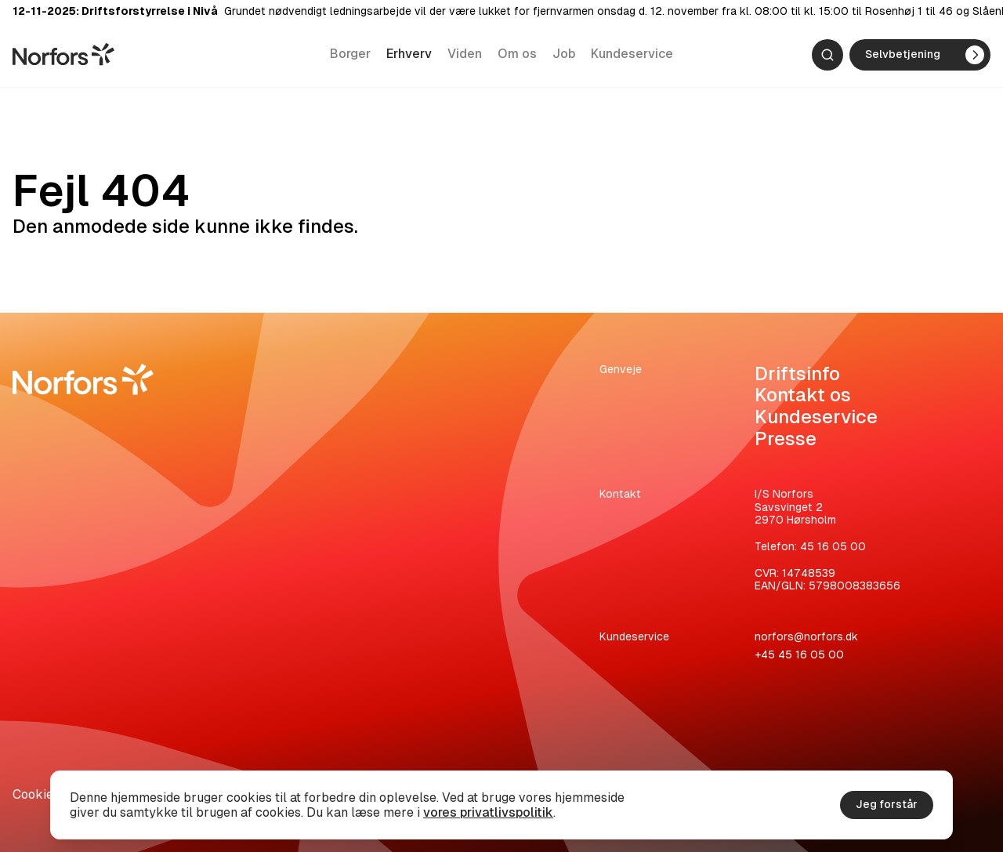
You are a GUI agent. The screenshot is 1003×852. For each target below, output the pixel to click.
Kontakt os (803, 394)
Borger (350, 56)
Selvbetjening (924, 56)
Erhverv (409, 56)
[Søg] (827, 56)
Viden (464, 56)
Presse (786, 438)
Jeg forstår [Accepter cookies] (887, 804)
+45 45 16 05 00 (799, 654)
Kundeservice (632, 56)
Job (563, 56)
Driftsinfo (797, 373)
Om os (517, 56)
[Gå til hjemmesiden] (63, 55)
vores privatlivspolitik (488, 812)
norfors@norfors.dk (806, 636)
